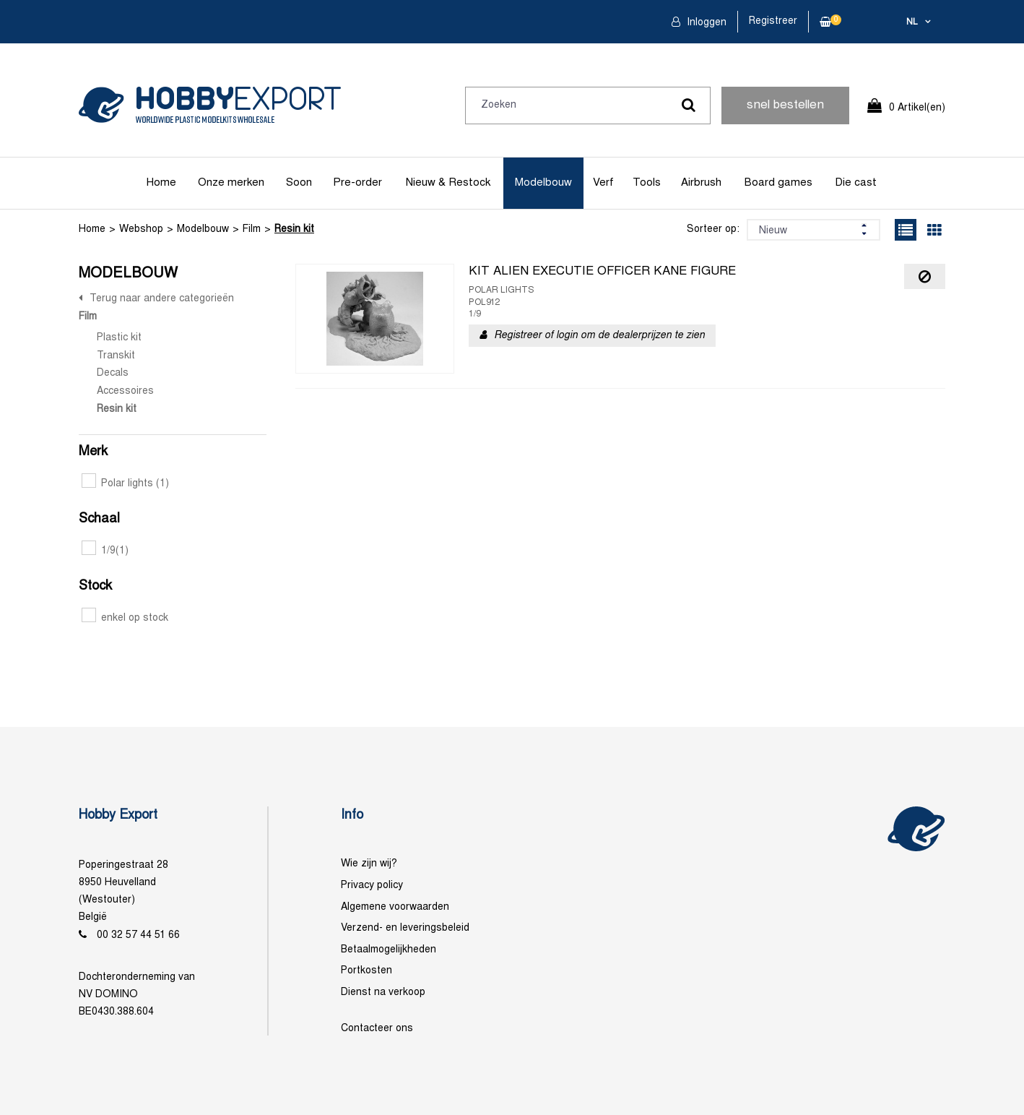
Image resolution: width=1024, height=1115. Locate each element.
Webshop (141, 229)
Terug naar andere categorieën (162, 298)
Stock (95, 586)
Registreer (773, 21)
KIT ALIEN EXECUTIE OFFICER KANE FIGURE (602, 271)
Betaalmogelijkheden (388, 950)
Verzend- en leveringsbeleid (405, 928)
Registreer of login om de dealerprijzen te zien (599, 335)
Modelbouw (543, 183)
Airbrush (701, 183)
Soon (299, 183)
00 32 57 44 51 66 (138, 935)
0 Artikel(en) (917, 108)
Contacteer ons (377, 1028)
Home (161, 183)
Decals (113, 373)
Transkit (116, 356)
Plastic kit (119, 338)
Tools (647, 183)
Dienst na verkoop (383, 992)
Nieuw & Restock (448, 183)
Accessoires (125, 391)
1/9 (105, 551)
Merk (93, 452)
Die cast (856, 183)
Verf (603, 183)
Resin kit (294, 229)
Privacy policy (372, 885)
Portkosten (366, 971)
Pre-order (357, 183)
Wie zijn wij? (369, 864)
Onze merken (231, 183)
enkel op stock (125, 618)
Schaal (99, 519)
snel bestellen (785, 105)
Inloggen (705, 22)
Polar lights (125, 483)
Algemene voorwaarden (395, 907)
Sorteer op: (713, 229)
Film (252, 229)
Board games (778, 183)
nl (912, 22)
